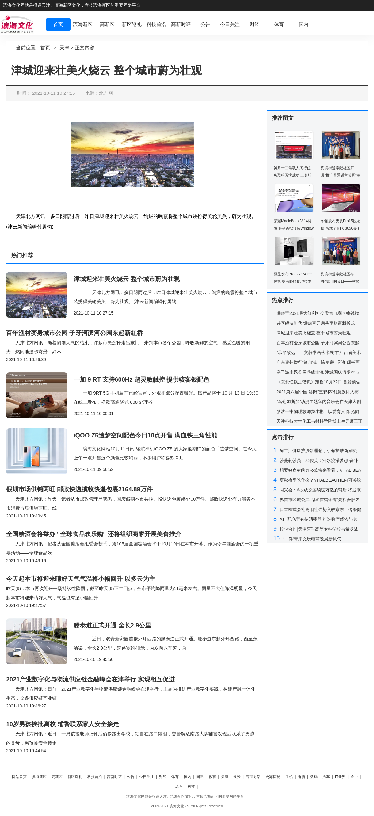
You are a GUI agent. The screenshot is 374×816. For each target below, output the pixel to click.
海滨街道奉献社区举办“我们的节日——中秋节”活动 (340, 281)
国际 (200, 777)
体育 (175, 777)
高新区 (57, 777)
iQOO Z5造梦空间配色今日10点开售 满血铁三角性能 (145, 435)
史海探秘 (272, 777)
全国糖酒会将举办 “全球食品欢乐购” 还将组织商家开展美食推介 (93, 534)
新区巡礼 (74, 777)
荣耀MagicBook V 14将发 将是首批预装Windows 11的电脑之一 (294, 228)
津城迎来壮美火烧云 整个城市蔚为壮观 (127, 279)
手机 (289, 777)
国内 (187, 777)
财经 (162, 777)
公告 (130, 777)
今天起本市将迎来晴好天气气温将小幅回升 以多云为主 (80, 578)
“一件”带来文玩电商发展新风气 (312, 538)
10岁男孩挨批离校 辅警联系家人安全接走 (62, 724)
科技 (191, 786)
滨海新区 (39, 777)
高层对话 (253, 777)
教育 (212, 777)
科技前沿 (94, 777)
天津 (64, 47)
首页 (45, 47)
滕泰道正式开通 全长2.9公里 (112, 625)
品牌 (178, 786)
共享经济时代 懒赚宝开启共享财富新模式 (316, 323)
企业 (354, 777)
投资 (237, 777)
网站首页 (19, 777)
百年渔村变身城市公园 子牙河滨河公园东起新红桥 (74, 333)
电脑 (301, 777)
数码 (314, 777)
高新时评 (114, 777)
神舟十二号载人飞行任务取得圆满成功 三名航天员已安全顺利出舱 (292, 175)
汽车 (326, 777)
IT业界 (340, 777)
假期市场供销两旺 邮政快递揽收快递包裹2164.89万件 (79, 489)
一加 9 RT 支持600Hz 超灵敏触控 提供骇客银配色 (141, 379)
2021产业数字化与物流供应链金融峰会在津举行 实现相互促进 (90, 679)
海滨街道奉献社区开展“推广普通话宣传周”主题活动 (340, 175)
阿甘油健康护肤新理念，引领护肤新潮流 (318, 450)
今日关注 (146, 777)
